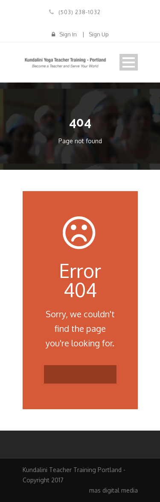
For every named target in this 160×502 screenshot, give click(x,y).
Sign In (68, 34)
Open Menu (128, 62)
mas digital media (113, 490)
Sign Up (99, 34)
